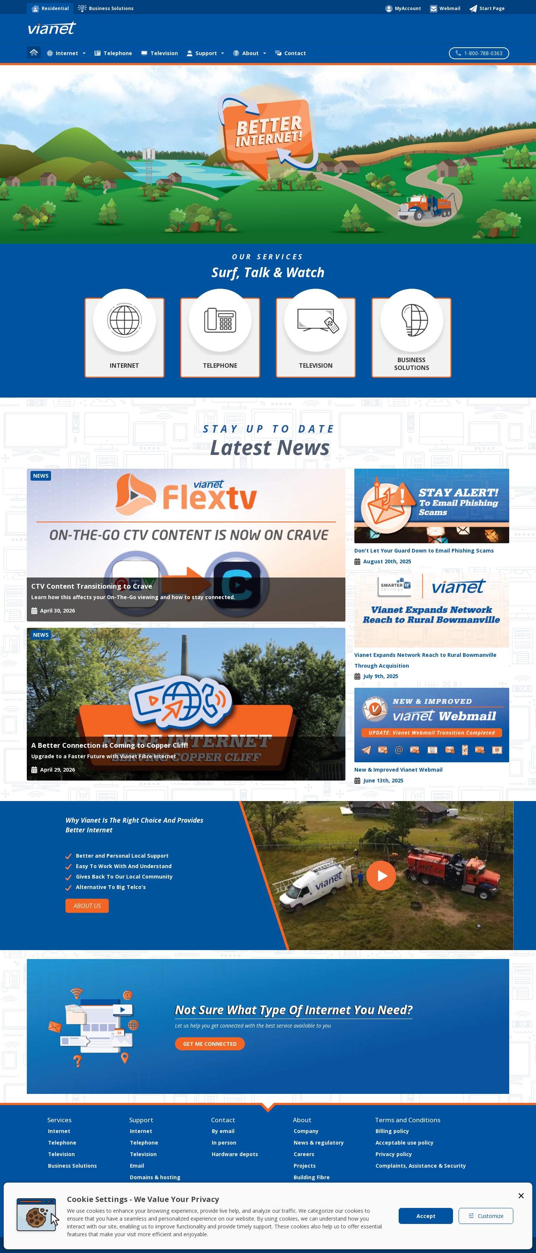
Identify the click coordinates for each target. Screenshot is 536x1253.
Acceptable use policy (405, 1142)
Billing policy (392, 1131)
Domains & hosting (155, 1177)
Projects (305, 1165)
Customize (486, 1215)
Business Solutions (72, 1165)
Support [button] (202, 53)
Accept (426, 1215)
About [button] (246, 53)
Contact (290, 53)
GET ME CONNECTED (210, 1043)
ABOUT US (86, 906)
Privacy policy (394, 1154)
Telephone (113, 53)
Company (306, 1131)
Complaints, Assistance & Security (421, 1165)
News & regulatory (319, 1142)
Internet (59, 1131)
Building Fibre (312, 1177)
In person (224, 1142)
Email (137, 1165)
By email (223, 1131)
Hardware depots (235, 1154)
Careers (304, 1154)
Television (159, 53)
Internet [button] (62, 53)
